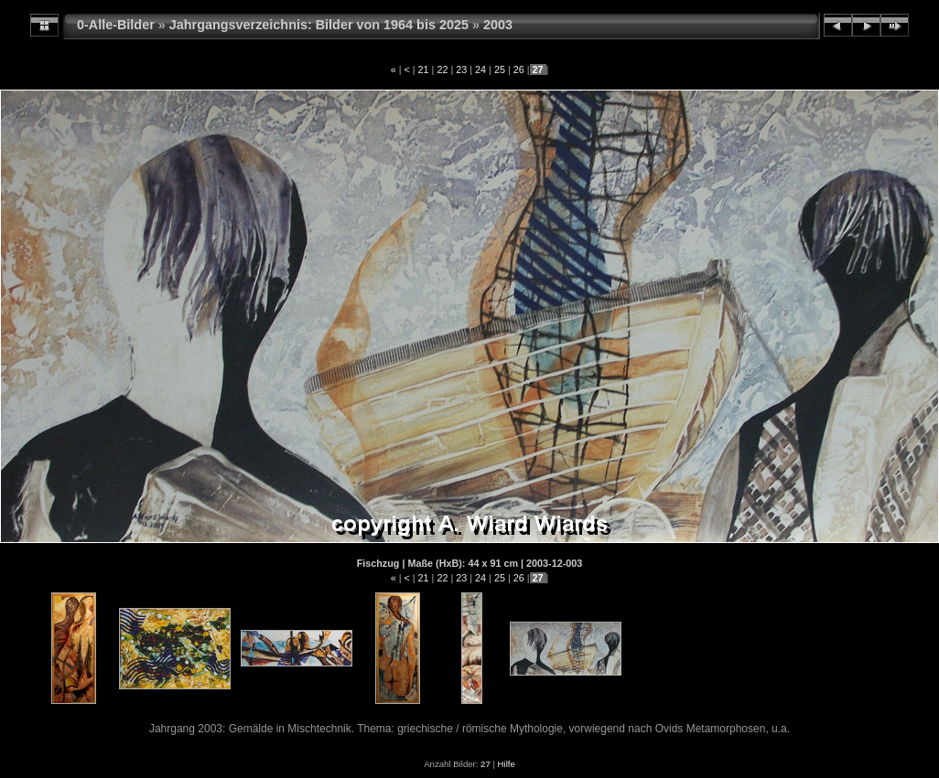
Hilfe (506, 764)
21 (424, 69)
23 (461, 69)
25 (499, 69)
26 (519, 69)
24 (480, 69)
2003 (498, 24)
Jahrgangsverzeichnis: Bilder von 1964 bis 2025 (319, 24)
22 (442, 69)
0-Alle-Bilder (116, 24)
